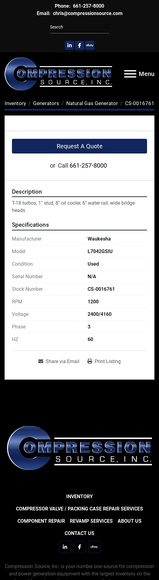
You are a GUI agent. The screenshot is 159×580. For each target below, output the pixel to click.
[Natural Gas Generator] (92, 103)
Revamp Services (91, 521)
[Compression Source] (79, 447)
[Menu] (130, 74)
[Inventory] (15, 103)
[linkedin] (69, 45)
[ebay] (89, 45)
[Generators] (46, 103)
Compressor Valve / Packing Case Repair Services (79, 509)
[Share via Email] (58, 361)
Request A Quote (80, 146)
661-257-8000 (88, 6)
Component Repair (41, 521)
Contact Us (79, 533)
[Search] (77, 27)
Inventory (79, 496)
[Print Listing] (104, 361)
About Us (130, 521)
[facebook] (79, 45)
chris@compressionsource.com (87, 13)
